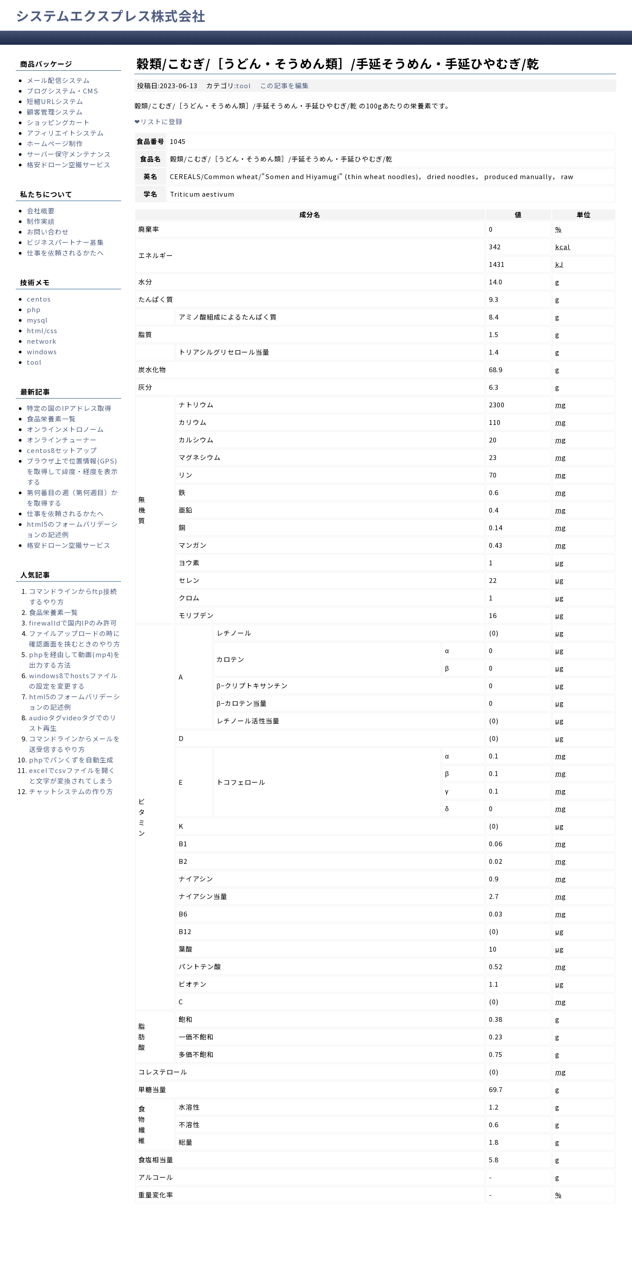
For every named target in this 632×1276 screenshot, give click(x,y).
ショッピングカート (58, 122)
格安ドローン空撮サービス (69, 164)
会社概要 (41, 210)
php (34, 309)
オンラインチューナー (62, 439)
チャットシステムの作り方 (71, 791)
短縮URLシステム (55, 101)
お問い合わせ (48, 231)
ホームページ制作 (55, 143)
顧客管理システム (55, 111)
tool (243, 85)
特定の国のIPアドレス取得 (69, 408)
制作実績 (41, 221)
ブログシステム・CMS (62, 90)
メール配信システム (58, 80)
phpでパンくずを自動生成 (71, 759)
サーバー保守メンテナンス (69, 153)
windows (42, 351)
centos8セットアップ (62, 450)
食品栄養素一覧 (51, 418)
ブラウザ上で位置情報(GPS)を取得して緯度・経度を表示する (72, 471)
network (42, 340)
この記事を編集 (284, 85)
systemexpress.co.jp (98, 1268)
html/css (42, 330)
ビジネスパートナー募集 (65, 242)
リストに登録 (158, 121)
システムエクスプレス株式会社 (110, 15)
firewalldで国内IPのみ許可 (73, 622)
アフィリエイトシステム (65, 132)
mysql (37, 319)
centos (39, 298)
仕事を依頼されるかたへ (65, 252)
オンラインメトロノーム (65, 429)
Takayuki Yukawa (271, 1268)
